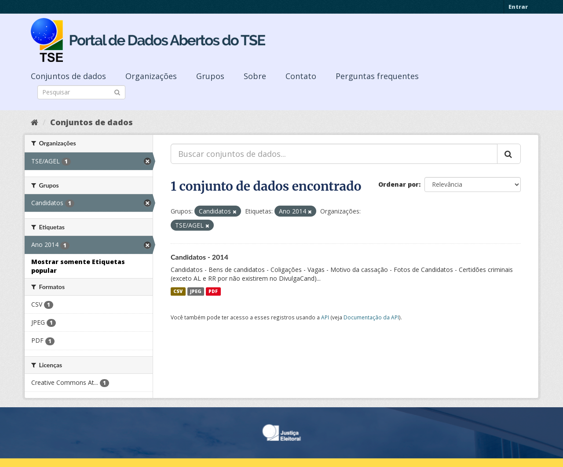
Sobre (255, 76)
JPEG (195, 291)
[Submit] (117, 91)
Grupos (210, 76)
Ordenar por (398, 184)
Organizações (151, 76)
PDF (213, 291)
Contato (300, 76)
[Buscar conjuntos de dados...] (334, 154)
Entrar (518, 7)
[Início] (34, 122)
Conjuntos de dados (68, 76)
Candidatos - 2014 (199, 257)
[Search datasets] (81, 92)
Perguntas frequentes (377, 76)
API (325, 317)
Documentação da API (371, 317)
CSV (178, 291)
